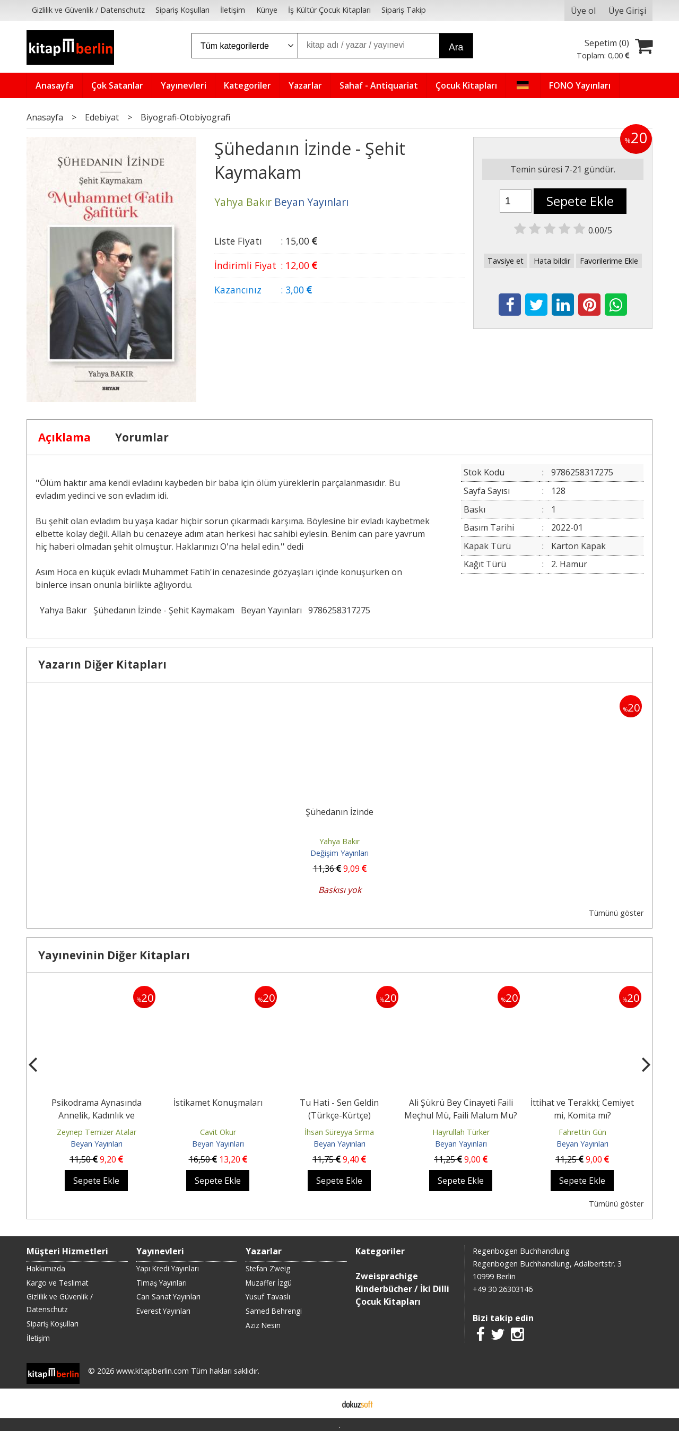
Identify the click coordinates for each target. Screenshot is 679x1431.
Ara (456, 47)
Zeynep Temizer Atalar (96, 1132)
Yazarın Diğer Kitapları (102, 664)
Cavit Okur (218, 1132)
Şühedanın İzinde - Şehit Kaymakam (163, 610)
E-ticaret (323, 1403)
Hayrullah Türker (461, 1132)
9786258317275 (339, 610)
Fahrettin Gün (582, 1132)
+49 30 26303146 (503, 1289)
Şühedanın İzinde (339, 812)
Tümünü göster (616, 913)
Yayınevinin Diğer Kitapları (114, 955)
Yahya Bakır (63, 610)
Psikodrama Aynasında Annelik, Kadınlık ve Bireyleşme (96, 1115)
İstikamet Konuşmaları (218, 1102)
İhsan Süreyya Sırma (339, 1132)
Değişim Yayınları (339, 853)
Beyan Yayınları (271, 610)
